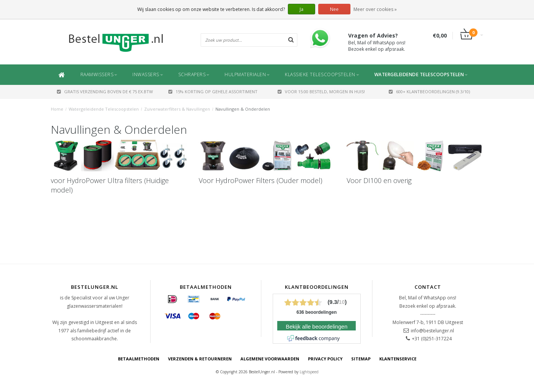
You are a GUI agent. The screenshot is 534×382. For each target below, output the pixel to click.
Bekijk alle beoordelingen (316, 327)
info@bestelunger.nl (432, 330)
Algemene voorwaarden (269, 359)
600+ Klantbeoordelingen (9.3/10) (429, 91)
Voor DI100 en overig (379, 180)
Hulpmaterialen (247, 74)
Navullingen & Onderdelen (242, 109)
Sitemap (361, 359)
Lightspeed (309, 371)
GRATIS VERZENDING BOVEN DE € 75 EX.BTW (105, 91)
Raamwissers (99, 74)
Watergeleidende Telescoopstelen (421, 74)
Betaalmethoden (138, 359)
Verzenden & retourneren (200, 359)
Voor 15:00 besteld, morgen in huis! (321, 91)
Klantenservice (397, 359)
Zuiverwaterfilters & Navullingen (177, 109)
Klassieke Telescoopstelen (322, 74)
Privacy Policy (325, 359)
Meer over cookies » (375, 9)
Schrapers (194, 74)
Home (57, 109)
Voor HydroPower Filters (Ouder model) (260, 180)
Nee (334, 9)
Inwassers (147, 74)
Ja (301, 9)
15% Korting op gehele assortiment (213, 91)
